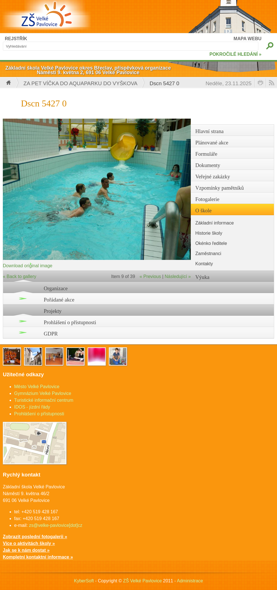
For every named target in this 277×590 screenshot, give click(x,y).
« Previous (150, 276)
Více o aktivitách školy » (29, 543)
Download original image (27, 265)
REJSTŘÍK (16, 38)
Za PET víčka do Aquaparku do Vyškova (80, 83)
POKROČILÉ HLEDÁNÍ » (235, 54)
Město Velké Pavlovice (36, 386)
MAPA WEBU (247, 38)
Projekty (53, 311)
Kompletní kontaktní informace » (38, 557)
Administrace (190, 580)
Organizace (56, 288)
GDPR (51, 334)
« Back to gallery (19, 276)
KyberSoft (84, 580)
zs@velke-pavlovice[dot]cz (55, 525)
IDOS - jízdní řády (32, 407)
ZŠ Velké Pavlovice (142, 580)
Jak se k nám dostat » (26, 550)
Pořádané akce (59, 300)
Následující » (178, 276)
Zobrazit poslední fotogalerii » (35, 536)
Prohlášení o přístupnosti (70, 322)
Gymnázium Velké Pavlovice (42, 393)
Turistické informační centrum (43, 400)
